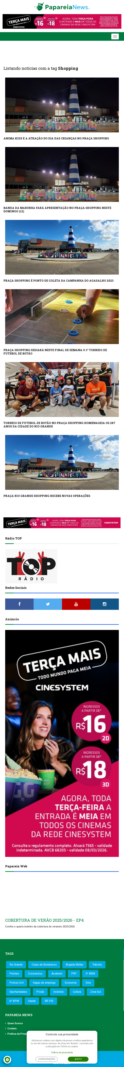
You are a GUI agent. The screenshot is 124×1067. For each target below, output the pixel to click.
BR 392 (49, 1001)
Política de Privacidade (20, 1033)
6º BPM (14, 1001)
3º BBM (90, 973)
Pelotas (14, 973)
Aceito (78, 1059)
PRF (73, 973)
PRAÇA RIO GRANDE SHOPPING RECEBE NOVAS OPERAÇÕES (46, 496)
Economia (70, 982)
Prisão (40, 991)
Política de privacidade (62, 1052)
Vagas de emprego (44, 982)
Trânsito (97, 964)
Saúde (32, 1001)
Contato (12, 1028)
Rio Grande (16, 964)
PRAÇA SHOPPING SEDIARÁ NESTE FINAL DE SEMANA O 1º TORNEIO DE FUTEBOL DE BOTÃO (55, 351)
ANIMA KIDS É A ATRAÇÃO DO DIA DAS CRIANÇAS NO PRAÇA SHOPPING (56, 138)
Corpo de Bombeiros (44, 964)
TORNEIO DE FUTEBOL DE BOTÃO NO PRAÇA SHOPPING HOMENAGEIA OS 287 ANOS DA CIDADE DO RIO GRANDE (59, 424)
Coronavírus (35, 973)
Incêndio (58, 991)
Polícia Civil (16, 982)
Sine (88, 982)
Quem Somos (15, 1023)
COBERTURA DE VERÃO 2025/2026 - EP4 (44, 920)
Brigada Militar (74, 964)
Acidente (56, 973)
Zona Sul (95, 991)
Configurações (46, 1059)
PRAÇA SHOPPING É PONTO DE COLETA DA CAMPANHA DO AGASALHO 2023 (58, 280)
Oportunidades (18, 991)
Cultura (77, 991)
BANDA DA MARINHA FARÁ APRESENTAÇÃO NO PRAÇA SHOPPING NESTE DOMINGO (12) (57, 209)
